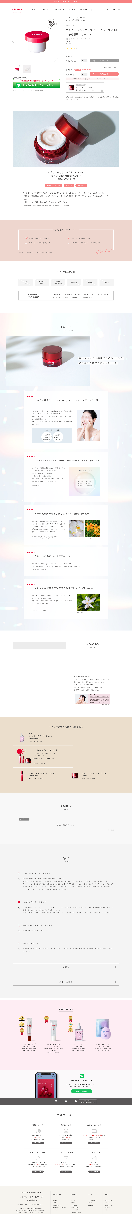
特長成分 (107, 1191)
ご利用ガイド (74, 1187)
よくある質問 (91, 1189)
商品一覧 (107, 1187)
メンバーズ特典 (74, 1194)
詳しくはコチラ (37, 1126)
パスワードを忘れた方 (93, 1184)
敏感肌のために (109, 1189)
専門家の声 (108, 1194)
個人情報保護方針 (57, 1189)
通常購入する (100, 60)
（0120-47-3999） (31, 1194)
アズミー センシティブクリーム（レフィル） (53, 891)
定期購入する (100, 74)
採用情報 (55, 1187)
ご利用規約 (56, 1194)
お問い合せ (31, 1202)
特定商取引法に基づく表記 (59, 1191)
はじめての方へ (74, 1191)
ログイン (73, 1184)
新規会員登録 (74, 1189)
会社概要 (55, 1184)
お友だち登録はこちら (81, 1075)
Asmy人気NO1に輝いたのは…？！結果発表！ (66, 1)
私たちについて (109, 1184)
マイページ (73, 1198)
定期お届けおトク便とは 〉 (111, 67)
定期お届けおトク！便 (76, 1196)
